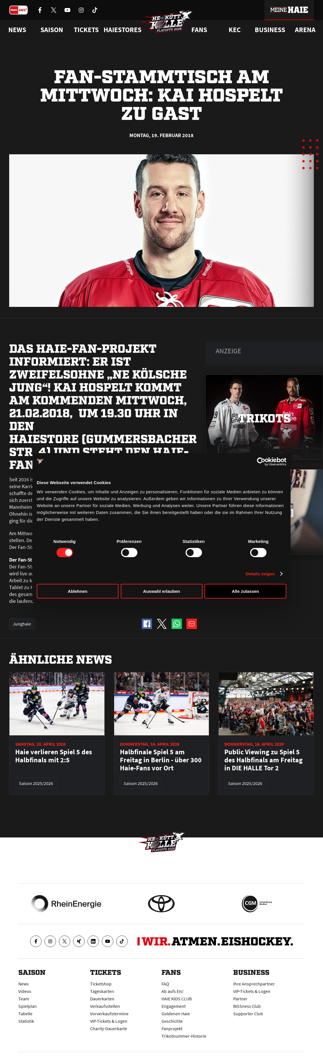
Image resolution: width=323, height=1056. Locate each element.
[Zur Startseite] (167, 21)
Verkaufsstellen (105, 1006)
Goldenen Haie (176, 1013)
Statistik (26, 1021)
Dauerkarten (102, 999)
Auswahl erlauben (161, 591)
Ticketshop (101, 984)
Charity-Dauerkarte (108, 1028)
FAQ (165, 984)
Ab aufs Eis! (173, 991)
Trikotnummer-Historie (184, 1036)
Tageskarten (102, 991)
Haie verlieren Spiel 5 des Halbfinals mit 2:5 (53, 756)
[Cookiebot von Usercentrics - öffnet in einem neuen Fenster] (261, 461)
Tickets (86, 30)
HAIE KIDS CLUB (177, 999)
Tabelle (25, 1013)
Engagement (174, 1006)
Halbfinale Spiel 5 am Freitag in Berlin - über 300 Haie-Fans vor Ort (161, 760)
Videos (24, 991)
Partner (240, 999)
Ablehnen (77, 591)
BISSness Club (247, 1006)
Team (23, 999)
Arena (305, 30)
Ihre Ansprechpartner (254, 984)
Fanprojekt (172, 1028)
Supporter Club (248, 1013)
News (23, 984)
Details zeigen (260, 573)
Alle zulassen (245, 591)
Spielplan (27, 1006)
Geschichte (172, 1021)
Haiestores (122, 30)
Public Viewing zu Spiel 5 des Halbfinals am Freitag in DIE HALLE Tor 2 (263, 760)
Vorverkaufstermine (109, 1013)
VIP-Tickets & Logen (108, 1021)
